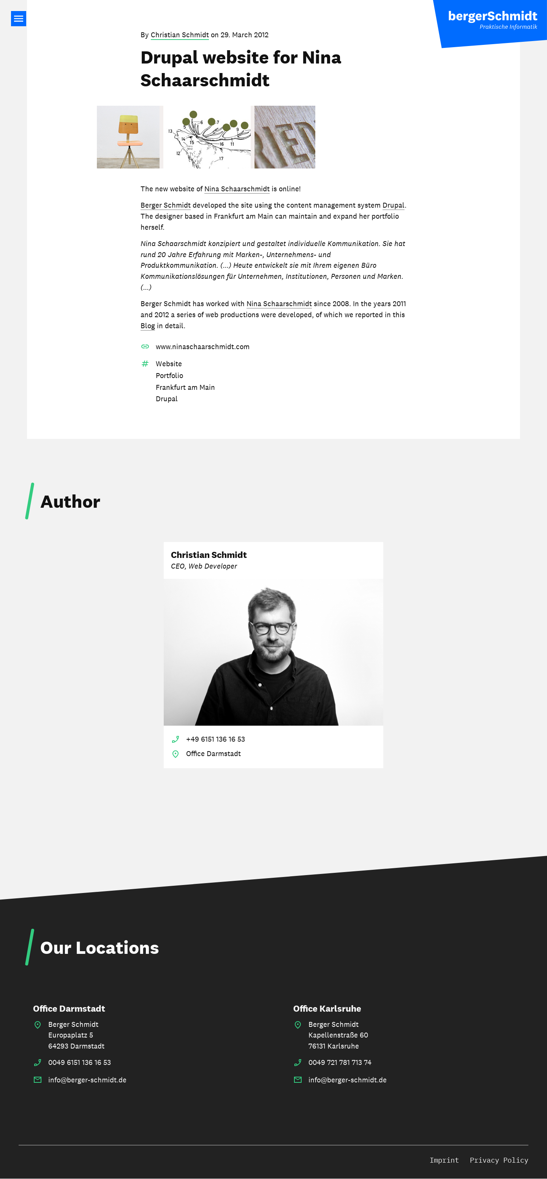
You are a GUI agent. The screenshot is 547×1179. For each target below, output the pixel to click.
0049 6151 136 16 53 (79, 1062)
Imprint (444, 1160)
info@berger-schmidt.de (87, 1079)
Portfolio (169, 375)
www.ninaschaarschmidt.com (203, 346)
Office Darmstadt (69, 1008)
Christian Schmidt (180, 34)
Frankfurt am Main (185, 387)
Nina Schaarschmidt (237, 188)
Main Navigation (18, 18)
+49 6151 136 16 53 (215, 739)
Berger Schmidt (166, 205)
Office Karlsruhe (327, 1008)
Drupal (394, 205)
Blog (148, 325)
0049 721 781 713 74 (340, 1062)
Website (169, 363)
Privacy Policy (499, 1160)
